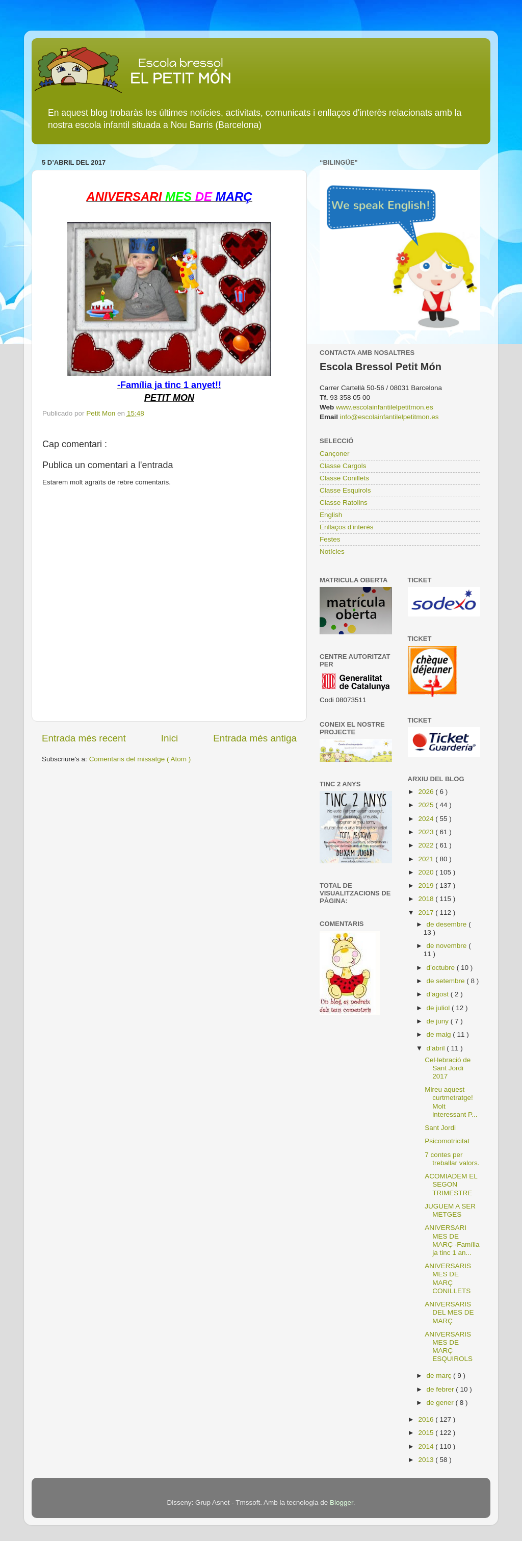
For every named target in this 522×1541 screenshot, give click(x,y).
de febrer (441, 1389)
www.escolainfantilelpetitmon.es (384, 407)
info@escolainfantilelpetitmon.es (389, 417)
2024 (426, 819)
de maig (440, 1034)
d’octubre (442, 967)
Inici (169, 738)
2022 (426, 845)
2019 (426, 885)
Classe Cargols (343, 466)
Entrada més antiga (255, 738)
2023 (426, 832)
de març (440, 1375)
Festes (330, 539)
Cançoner (335, 453)
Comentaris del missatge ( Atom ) (140, 759)
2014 (426, 1446)
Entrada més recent (84, 738)
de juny (439, 1021)
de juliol (439, 1008)
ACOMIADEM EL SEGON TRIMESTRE (451, 1184)
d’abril (437, 1048)
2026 (426, 791)
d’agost (439, 994)
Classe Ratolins (344, 502)
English (331, 515)
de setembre (447, 981)
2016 (426, 1419)
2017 (426, 912)
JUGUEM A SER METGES (450, 1210)
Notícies (332, 551)
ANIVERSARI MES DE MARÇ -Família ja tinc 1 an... (452, 1240)
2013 (426, 1459)
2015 (426, 1432)
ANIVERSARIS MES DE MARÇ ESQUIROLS (449, 1346)
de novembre (448, 945)
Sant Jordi (440, 1128)
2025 (426, 805)
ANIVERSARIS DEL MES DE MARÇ (449, 1312)
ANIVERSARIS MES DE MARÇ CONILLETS (448, 1278)
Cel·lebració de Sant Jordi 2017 (448, 1068)
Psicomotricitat (447, 1141)
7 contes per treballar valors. (452, 1159)
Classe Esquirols (345, 490)
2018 (426, 899)
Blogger (341, 1502)
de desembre (448, 924)
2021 (426, 859)
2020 (426, 872)
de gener (441, 1402)
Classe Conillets (344, 478)
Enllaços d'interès (346, 527)
